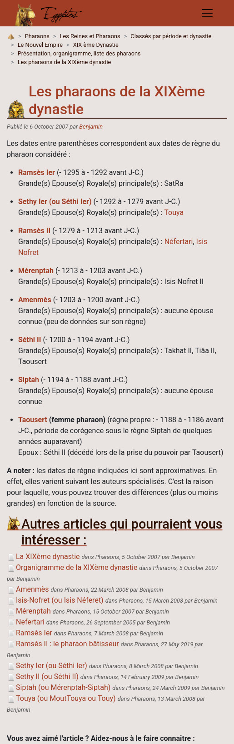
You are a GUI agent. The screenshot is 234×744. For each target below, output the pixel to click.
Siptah (28, 379)
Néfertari (178, 241)
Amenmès (34, 299)
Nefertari (26, 622)
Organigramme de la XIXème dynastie (72, 567)
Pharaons (37, 36)
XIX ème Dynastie (96, 44)
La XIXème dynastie (43, 556)
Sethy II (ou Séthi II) (43, 676)
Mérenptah (36, 270)
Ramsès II (34, 230)
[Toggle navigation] (207, 13)
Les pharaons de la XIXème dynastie (64, 62)
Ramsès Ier (36, 172)
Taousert (32, 419)
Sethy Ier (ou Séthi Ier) (55, 201)
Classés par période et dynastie (170, 36)
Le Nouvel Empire (40, 44)
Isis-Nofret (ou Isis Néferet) (55, 600)
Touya (174, 212)
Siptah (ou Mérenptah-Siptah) (58, 687)
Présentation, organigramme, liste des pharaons (79, 53)
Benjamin (91, 126)
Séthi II (29, 339)
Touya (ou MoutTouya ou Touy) (61, 698)
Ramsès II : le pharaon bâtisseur (63, 643)
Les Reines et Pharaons (90, 36)
